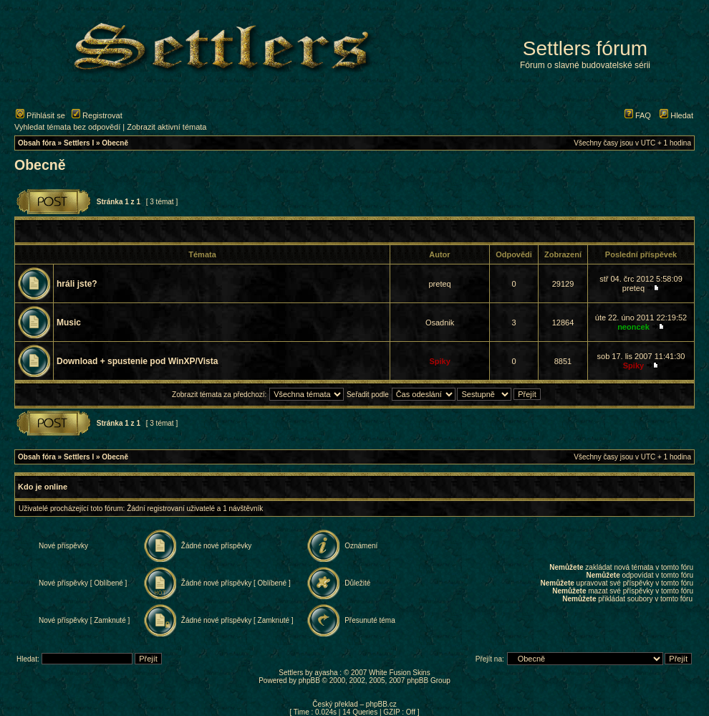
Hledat (676, 115)
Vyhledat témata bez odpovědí (67, 127)
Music (69, 323)
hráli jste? (77, 284)
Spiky (439, 361)
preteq (439, 284)
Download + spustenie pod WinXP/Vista (137, 361)
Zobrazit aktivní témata (166, 127)
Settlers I (79, 143)
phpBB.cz (381, 704)
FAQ (637, 115)
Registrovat (97, 115)
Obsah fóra (37, 143)
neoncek (633, 327)
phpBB (309, 680)
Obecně (115, 143)
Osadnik (439, 322)
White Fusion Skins (399, 673)
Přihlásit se (40, 115)
